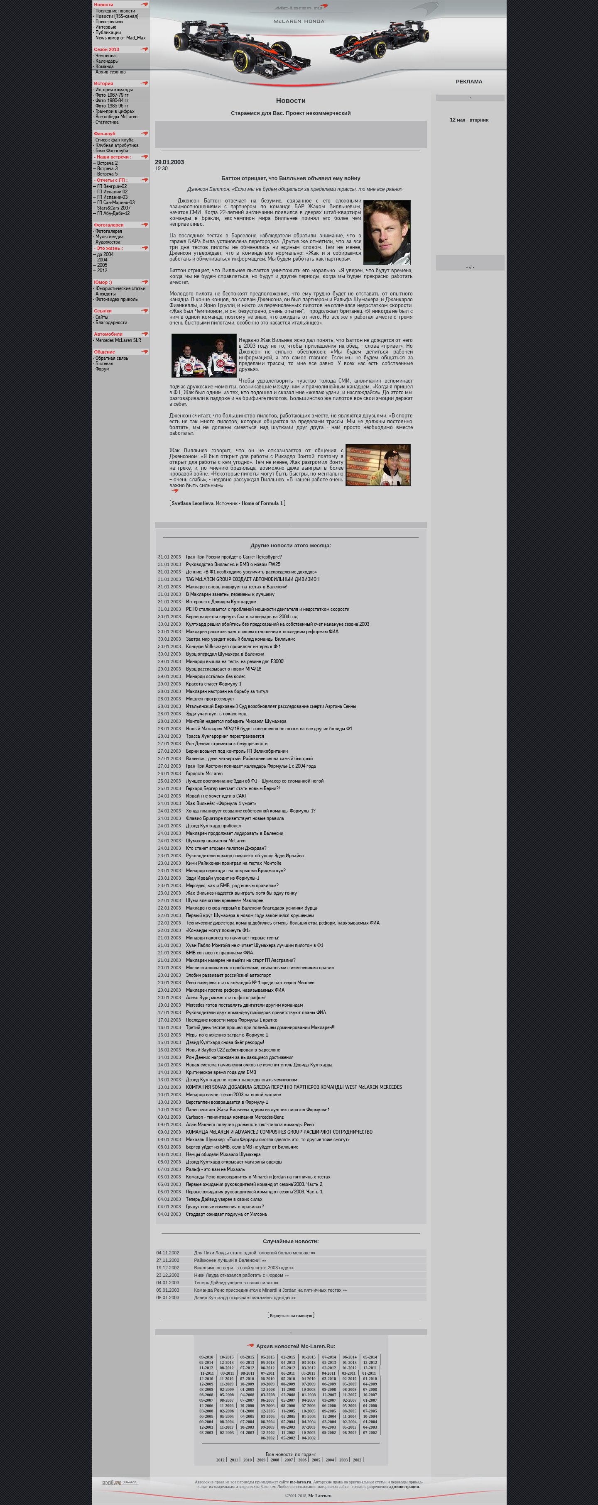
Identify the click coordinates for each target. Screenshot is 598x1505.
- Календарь (105, 61)
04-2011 (329, 1373)
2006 (302, 1460)
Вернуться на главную (291, 1315)
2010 (247, 1460)
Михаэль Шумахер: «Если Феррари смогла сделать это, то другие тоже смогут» (268, 1139)
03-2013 (309, 1362)
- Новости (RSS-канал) (115, 16)
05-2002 (288, 1438)
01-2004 (370, 1422)
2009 (261, 1460)
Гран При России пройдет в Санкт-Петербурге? (234, 556)
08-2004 (226, 1422)
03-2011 (349, 1373)
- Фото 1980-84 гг (111, 100)
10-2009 (247, 1384)
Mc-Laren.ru (319, 1495)
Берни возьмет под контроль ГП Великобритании (237, 751)
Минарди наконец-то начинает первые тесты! (232, 937)
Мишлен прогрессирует (210, 698)
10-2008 (308, 1389)
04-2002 (309, 1438)
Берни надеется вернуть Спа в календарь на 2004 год (241, 616)
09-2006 (267, 1405)
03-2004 (329, 1422)
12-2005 (267, 1411)
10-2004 (370, 1416)
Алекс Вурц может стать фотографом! (226, 997)
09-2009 (267, 1384)
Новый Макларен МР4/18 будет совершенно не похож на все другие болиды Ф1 (269, 728)
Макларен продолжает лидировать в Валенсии (234, 833)
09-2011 (227, 1373)
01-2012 (349, 1368)
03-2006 (206, 1411)
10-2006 (247, 1405)
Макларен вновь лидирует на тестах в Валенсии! (236, 586)
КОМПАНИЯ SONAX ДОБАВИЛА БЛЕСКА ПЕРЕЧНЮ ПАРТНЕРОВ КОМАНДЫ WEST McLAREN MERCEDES (294, 1087)
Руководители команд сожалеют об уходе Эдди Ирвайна (245, 855)
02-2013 (329, 1362)
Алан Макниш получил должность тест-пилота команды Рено (250, 1124)
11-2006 (227, 1405)
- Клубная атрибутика (116, 145)
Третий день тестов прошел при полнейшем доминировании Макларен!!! (261, 1027)
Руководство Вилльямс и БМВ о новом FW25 (233, 564)
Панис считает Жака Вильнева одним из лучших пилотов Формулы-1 (258, 1109)
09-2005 (329, 1411)
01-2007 (370, 1400)
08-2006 (288, 1405)
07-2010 (247, 1378)
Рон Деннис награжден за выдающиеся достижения (240, 1057)
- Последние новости (114, 10)
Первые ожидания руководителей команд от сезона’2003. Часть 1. (255, 1191)
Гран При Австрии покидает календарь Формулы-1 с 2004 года (251, 765)
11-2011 (207, 1373)
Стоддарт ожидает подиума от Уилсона (226, 1214)
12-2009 (206, 1384)
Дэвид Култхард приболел (213, 825)
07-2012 (247, 1368)
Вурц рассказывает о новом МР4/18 (223, 668)
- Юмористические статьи (119, 288)
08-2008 (349, 1389)
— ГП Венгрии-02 (110, 186)
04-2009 (370, 1384)
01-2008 (309, 1395)
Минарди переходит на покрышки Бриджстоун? (236, 870)
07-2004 (247, 1422)
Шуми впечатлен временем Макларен (224, 900)
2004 (330, 1460)
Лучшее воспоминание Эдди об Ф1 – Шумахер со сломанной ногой (255, 780)
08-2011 (248, 1373)
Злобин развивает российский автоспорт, (229, 975)
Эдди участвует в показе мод (216, 713)
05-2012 (288, 1368)
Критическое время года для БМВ (221, 1072)
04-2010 (308, 1378)
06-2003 (329, 1427)
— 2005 (100, 265)
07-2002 (370, 1432)
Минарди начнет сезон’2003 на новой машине (233, 1094)
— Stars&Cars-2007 (111, 207)
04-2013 (288, 1362)
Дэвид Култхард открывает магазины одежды (234, 1161)
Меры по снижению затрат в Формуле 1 (227, 1034)
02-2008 (288, 1395)
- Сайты (100, 317)
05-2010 (288, 1378)
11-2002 (288, 1432)
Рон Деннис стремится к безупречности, (227, 743)
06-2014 (349, 1357)
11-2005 (288, 1411)
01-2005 (309, 1416)
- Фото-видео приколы (116, 299)
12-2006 (206, 1405)
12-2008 (267, 1389)
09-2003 (267, 1427)
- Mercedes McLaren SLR (117, 340)
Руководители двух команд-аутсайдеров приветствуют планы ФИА (256, 1012)
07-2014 (329, 1357)
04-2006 (370, 1405)
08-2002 (349, 1432)
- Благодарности (110, 322)
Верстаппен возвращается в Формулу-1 (227, 1102)
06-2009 (329, 1384)
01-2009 (247, 1389)
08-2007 (226, 1400)
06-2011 (288, 1373)
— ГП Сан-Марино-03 (114, 202)
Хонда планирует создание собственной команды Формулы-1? (251, 810)
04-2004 (309, 1422)
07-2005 (370, 1411)
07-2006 (308, 1405)
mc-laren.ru (300, 1482)
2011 (234, 1460)
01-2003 (247, 1432)
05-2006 (349, 1405)
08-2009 (288, 1384)
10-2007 (370, 1395)
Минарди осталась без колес (215, 676)
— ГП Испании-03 (110, 197)
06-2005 (206, 1416)
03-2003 (206, 1432)
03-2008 (267, 1395)
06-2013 (247, 1362)
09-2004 (206, 1422)
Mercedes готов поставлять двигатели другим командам (244, 1005)
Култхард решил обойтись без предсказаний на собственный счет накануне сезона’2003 (277, 624)
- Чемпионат (105, 55)
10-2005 (308, 1411)
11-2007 (350, 1395)
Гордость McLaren (204, 773)
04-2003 (370, 1427)
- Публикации (107, 32)
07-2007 (247, 1400)
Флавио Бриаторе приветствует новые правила (235, 818)
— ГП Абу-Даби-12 (111, 213)
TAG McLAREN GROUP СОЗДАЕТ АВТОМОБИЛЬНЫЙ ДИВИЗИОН (253, 579)
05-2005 (227, 1416)
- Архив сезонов (109, 71)
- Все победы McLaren (115, 116)
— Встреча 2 (105, 163)
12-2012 (370, 1362)
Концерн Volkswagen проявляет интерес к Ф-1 (233, 646)
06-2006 (329, 1405)
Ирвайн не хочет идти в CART (216, 795)
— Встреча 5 (105, 173)
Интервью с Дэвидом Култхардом (221, 601)
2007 (288, 1460)
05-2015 (267, 1357)
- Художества (106, 241)
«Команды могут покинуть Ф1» (218, 930)
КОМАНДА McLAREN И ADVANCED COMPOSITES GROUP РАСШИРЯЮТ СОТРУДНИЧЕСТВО (279, 1131)
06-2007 (267, 1400)
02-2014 (206, 1362)
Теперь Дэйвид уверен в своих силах (224, 1199)
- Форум (101, 368)
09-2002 (329, 1432)
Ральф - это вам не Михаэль (215, 1169)
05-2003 (349, 1427)
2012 (220, 1460)
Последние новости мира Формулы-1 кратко (231, 1019)
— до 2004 (103, 254)
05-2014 (370, 1357)
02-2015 (288, 1357)
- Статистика (106, 122)
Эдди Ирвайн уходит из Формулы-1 (222, 878)
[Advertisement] (291, 134)
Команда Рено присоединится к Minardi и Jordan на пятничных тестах (258, 1176)
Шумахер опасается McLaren (215, 840)
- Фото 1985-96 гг (111, 105)
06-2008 (206, 1395)
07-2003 (308, 1427)
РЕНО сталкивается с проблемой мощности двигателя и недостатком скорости (267, 609)
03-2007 (329, 1400)
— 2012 (100, 270)
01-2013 (349, 1362)
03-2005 (267, 1416)
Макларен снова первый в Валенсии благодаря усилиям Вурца (251, 907)
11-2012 (206, 1368)
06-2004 (267, 1422)
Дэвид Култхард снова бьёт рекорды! (225, 1042)
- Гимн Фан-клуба (110, 150)
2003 (343, 1460)
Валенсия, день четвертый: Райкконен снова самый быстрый (249, 758)
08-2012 (226, 1368)
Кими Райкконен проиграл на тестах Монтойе (233, 863)
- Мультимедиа (108, 236)
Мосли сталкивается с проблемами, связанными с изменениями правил (260, 967)
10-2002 (308, 1432)
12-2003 (206, 1427)
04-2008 (247, 1395)
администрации (404, 1486)
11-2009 (227, 1384)
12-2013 (226, 1362)
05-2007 (288, 1400)
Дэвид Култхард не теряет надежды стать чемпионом (241, 1079)
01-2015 (309, 1357)
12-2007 (329, 1395)
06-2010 (267, 1378)
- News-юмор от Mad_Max (119, 37)
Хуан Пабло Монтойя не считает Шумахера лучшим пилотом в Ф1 (254, 945)
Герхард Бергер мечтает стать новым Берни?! (233, 788)
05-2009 (349, 1384)
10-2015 (226, 1357)
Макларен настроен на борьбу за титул (227, 691)
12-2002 (267, 1432)
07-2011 (268, 1373)
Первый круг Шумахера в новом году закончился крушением (250, 915)
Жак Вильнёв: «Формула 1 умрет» (221, 803)
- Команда (103, 66)
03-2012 (309, 1368)
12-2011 (370, 1368)
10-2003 (247, 1427)
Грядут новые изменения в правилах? (225, 1206)
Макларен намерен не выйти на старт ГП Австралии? (241, 960)
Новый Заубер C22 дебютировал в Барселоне (233, 1049)
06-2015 (247, 1357)
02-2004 (349, 1422)
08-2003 (288, 1427)
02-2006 (227, 1411)
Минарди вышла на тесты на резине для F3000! (235, 661)
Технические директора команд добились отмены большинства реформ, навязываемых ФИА (283, 922)
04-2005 (247, 1416)
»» (312, 1252)
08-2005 (349, 1411)
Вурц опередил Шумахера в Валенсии (225, 653)
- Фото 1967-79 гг (111, 95)
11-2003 (227, 1427)
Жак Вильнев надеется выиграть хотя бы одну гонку (241, 892)
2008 (275, 1460)
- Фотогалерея (107, 231)
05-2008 (227, 1395)
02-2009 (227, 1389)
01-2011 (369, 1373)
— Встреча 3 (105, 168)
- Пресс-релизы (108, 21)
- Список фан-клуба (113, 139)
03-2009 (206, 1389)
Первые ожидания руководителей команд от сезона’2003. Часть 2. (255, 1184)
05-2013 (267, 1362)
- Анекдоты (104, 293)
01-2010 (370, 1378)
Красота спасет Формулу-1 (213, 683)
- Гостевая (103, 363)
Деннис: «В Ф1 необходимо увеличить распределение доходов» (251, 571)
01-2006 (247, 1411)
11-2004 (350, 1416)
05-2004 (288, 1422)
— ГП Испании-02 (110, 191)
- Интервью (104, 26)
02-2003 (227, 1432)
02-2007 (349, 1400)
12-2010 (206, 1378)
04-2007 (309, 1400)
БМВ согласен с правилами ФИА (219, 952)
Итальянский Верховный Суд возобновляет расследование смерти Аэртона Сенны (271, 706)
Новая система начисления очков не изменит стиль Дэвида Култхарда (259, 1064)
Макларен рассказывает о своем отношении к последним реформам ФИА (262, 631)
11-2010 (227, 1378)
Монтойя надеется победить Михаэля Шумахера (236, 721)
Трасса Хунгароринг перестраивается (225, 736)
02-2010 (349, 1378)
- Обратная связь (110, 358)
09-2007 (206, 1400)
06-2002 (267, 1438)
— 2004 (100, 259)
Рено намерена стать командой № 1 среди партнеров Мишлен (250, 982)
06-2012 (267, 1368)
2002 (357, 1460)
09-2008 (329, 1389)
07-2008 (370, 1389)
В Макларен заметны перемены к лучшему (230, 594)
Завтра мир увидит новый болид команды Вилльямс (240, 639)
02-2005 (288, 1416)
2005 (316, 1460)
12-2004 (329, 1416)
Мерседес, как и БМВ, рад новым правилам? (232, 885)
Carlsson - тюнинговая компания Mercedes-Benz (235, 1117)
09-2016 (206, 1357)
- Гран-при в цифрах (114, 111)
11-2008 (288, 1389)
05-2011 (308, 1373)
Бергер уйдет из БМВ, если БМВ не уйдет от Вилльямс (242, 1146)
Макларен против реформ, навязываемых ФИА (235, 990)
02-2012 (329, 1368)
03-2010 (329, 1378)
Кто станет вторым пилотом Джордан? (226, 848)
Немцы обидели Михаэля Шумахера (223, 1154)
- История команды (113, 89)
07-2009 (308, 1384)
